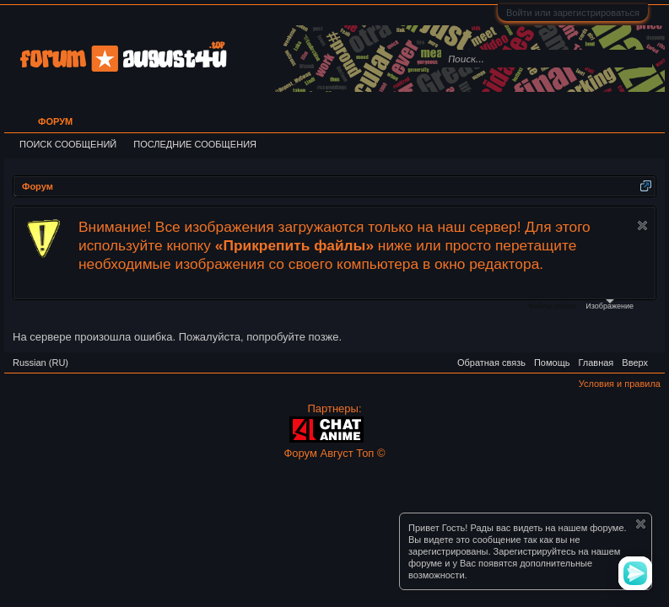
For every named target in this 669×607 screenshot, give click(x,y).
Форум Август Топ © (334, 453)
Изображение (609, 304)
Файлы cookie (552, 306)
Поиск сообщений (67, 144)
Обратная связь (491, 362)
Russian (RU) (40, 362)
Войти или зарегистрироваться (572, 13)
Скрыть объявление (642, 225)
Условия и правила (620, 384)
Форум (55, 121)
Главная (595, 362)
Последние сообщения (194, 144)
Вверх (635, 362)
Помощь (552, 362)
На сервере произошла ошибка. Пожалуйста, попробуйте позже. (177, 336)
